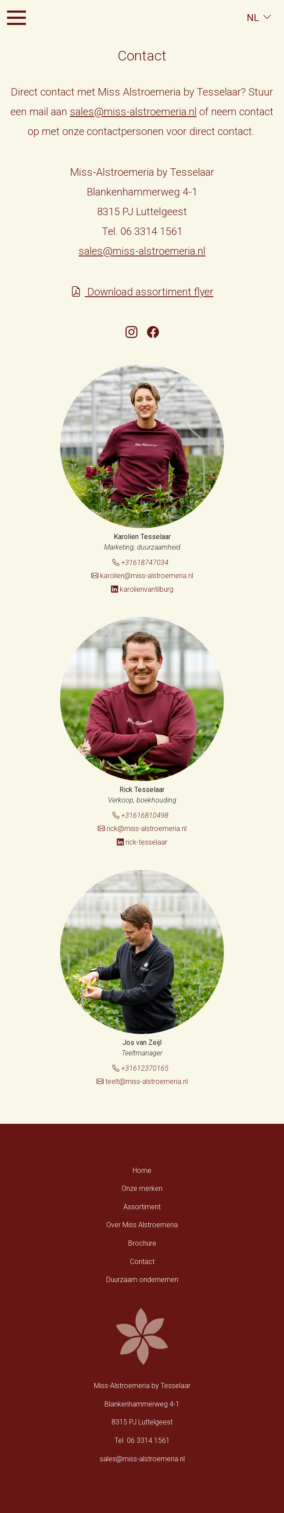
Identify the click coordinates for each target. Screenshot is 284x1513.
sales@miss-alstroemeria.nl (133, 112)
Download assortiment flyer (142, 292)
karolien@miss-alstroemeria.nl (142, 576)
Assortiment (142, 1207)
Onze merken (142, 1188)
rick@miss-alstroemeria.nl (142, 828)
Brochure (142, 1243)
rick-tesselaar (142, 842)
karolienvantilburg (142, 589)
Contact (142, 1261)
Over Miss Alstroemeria (142, 1225)
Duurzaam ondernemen (142, 1279)
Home (142, 1170)
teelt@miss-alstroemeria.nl (142, 1081)
